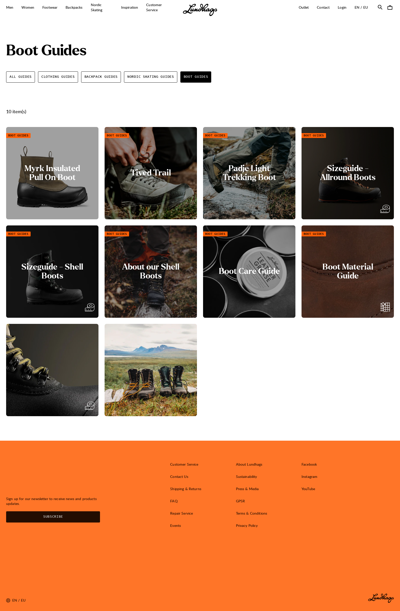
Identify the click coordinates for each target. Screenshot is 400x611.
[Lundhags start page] (200, 10)
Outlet (304, 7)
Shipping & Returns (185, 488)
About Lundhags (249, 464)
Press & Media (247, 488)
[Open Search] (380, 7)
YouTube (308, 488)
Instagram (309, 476)
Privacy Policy (247, 525)
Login (342, 7)
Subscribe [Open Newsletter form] (53, 516)
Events (175, 525)
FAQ (173, 501)
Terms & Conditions (251, 513)
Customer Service (184, 464)
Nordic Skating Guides (150, 77)
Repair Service (181, 513)
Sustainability (246, 476)
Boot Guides (196, 77)
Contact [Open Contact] (323, 7)
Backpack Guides (101, 77)
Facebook (309, 464)
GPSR (240, 501)
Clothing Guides (58, 77)
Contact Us (179, 476)
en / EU (363, 7)
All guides (20, 77)
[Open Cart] (390, 7)
